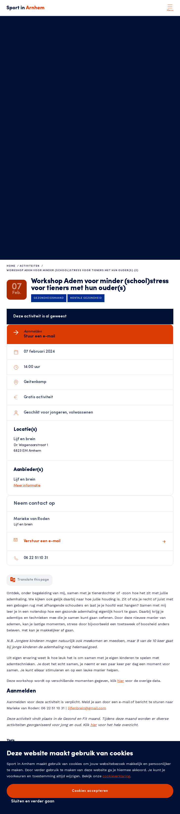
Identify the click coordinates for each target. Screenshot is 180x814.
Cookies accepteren (90, 791)
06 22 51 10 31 (36, 558)
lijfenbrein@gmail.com (87, 708)
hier (120, 680)
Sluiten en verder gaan (32, 801)
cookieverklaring (116, 776)
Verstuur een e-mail (42, 541)
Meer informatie (27, 485)
